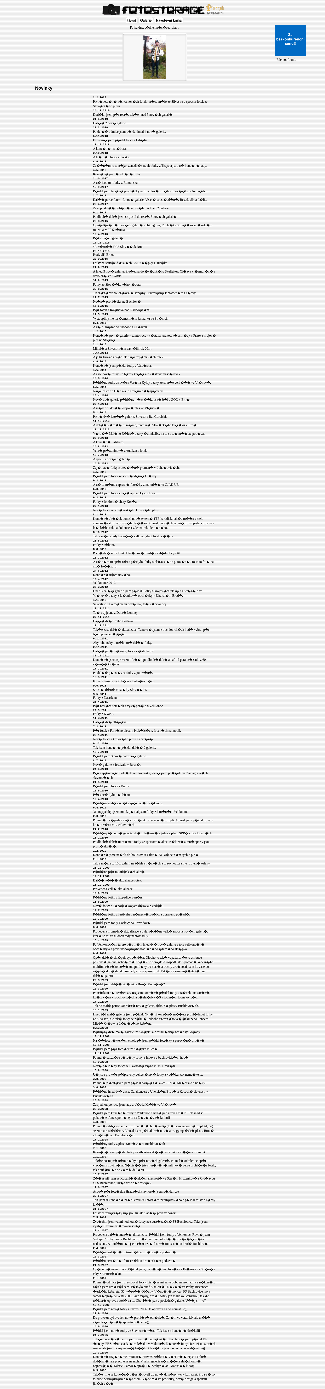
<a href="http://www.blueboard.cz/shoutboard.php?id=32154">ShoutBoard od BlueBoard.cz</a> (290, 106)
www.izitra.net (187, 1374)
